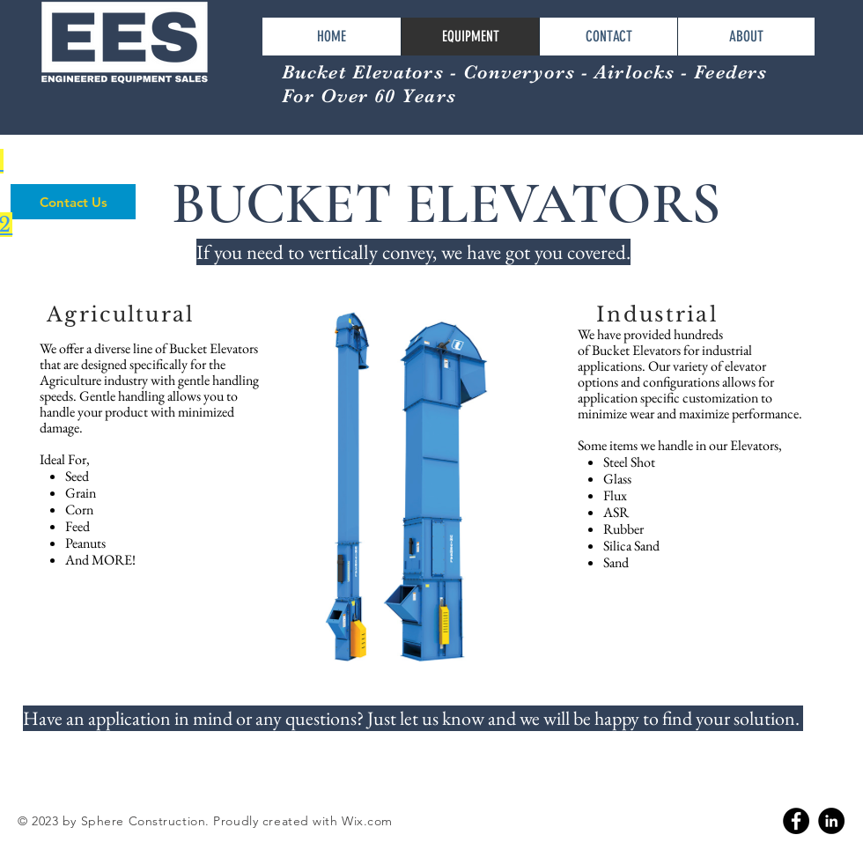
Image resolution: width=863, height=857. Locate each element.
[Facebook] (796, 821)
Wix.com (367, 821)
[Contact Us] (73, 201)
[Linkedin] (831, 821)
